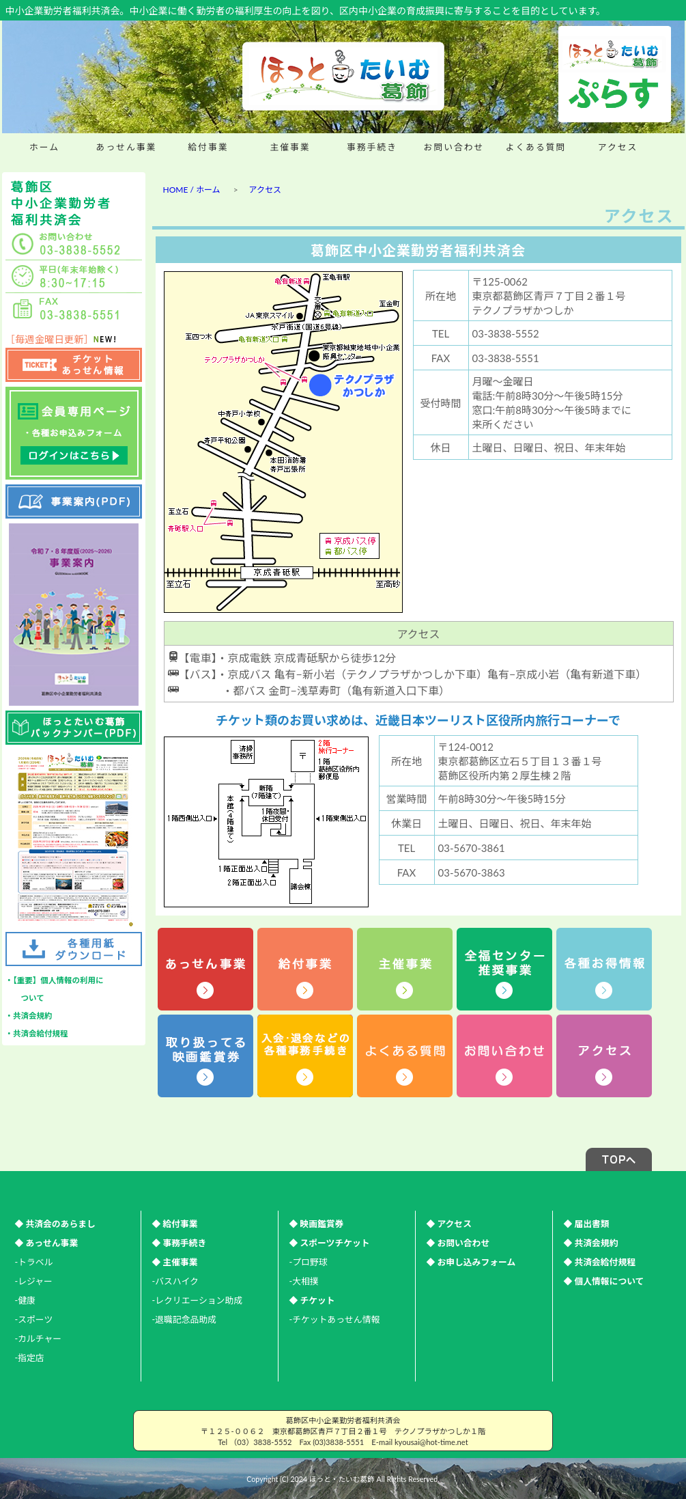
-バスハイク (175, 1281)
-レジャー (34, 1281)
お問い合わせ (454, 146)
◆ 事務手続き (179, 1242)
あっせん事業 (126, 146)
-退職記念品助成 (184, 1319)
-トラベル (34, 1261)
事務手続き (372, 146)
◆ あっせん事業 (46, 1242)
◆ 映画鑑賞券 (316, 1223)
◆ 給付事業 (175, 1223)
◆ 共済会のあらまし (55, 1223)
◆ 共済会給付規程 (600, 1261)
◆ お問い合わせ (458, 1242)
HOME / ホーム (191, 189)
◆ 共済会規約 (591, 1242)
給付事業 (208, 146)
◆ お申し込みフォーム (471, 1261)
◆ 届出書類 (587, 1223)
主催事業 (290, 146)
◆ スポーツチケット (329, 1242)
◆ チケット (312, 1300)
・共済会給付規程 (36, 1033)
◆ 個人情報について (604, 1281)
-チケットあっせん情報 (334, 1319)
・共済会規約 (29, 1015)
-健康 (25, 1300)
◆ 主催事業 (175, 1261)
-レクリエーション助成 (197, 1300)
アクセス (618, 146)
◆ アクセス (449, 1223)
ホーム (44, 146)
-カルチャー (38, 1338)
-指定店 (29, 1357)
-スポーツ (34, 1319)
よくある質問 (536, 146)
